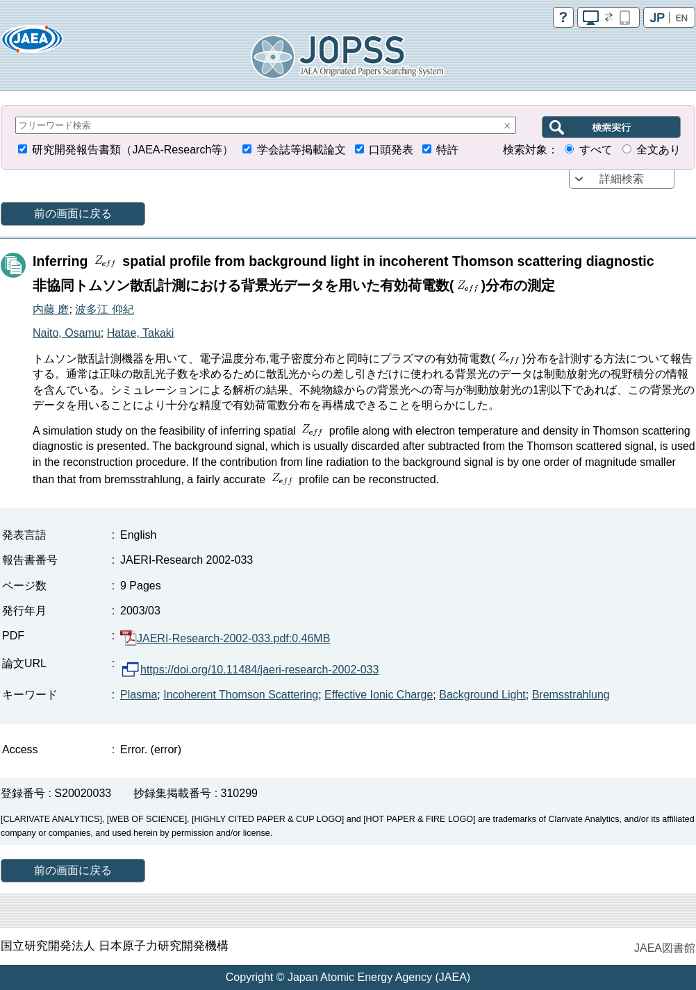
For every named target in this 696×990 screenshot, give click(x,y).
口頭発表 (391, 150)
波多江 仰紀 (104, 309)
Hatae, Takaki (140, 333)
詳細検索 (621, 179)
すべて (596, 150)
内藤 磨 (51, 309)
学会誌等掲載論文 (301, 150)
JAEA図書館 (664, 948)
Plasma (138, 694)
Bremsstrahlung (571, 694)
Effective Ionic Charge (378, 694)
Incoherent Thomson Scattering (240, 694)
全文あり (658, 150)
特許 (447, 150)
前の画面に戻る (73, 213)
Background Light (482, 694)
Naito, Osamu (67, 333)
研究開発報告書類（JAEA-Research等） (132, 150)
